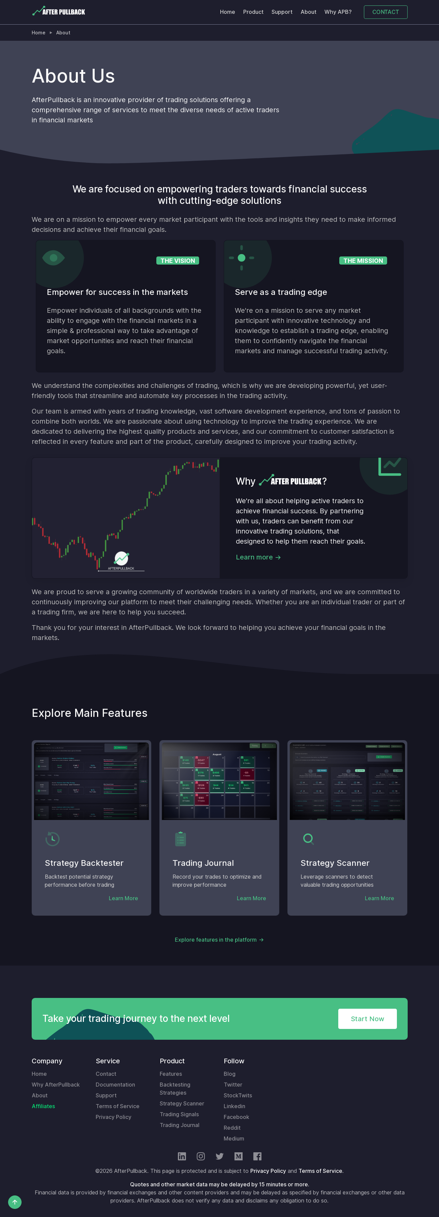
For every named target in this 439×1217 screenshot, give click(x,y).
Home (227, 12)
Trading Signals (179, 1114)
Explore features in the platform (216, 940)
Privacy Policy (113, 1117)
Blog (230, 1074)
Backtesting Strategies (175, 1089)
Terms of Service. (321, 1171)
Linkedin (234, 1106)
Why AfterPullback (56, 1085)
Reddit (232, 1128)
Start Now (367, 1019)
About (308, 12)
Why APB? (338, 12)
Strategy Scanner (182, 1103)
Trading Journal (179, 1125)
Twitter (233, 1085)
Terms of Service (117, 1106)
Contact (106, 1074)
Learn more (254, 557)
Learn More (123, 898)
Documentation (115, 1085)
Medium (234, 1138)
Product (253, 12)
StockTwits (238, 1095)
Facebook (236, 1117)
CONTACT (385, 12)
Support (282, 12)
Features (171, 1074)
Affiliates (43, 1106)
